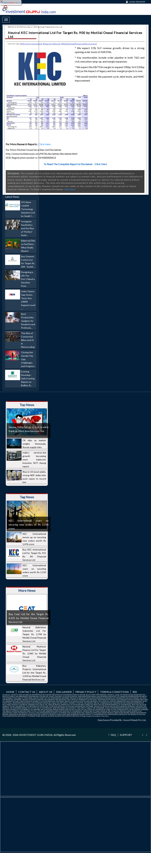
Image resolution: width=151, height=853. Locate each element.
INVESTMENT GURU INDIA (36, 734)
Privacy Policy (85, 691)
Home (10, 691)
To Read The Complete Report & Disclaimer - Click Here (75, 164)
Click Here (44, 144)
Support (126, 735)
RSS (135, 691)
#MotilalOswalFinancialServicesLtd (79, 44)
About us (45, 691)
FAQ (113, 735)
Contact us (26, 691)
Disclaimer (64, 691)
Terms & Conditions (114, 691)
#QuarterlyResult (52, 44)
